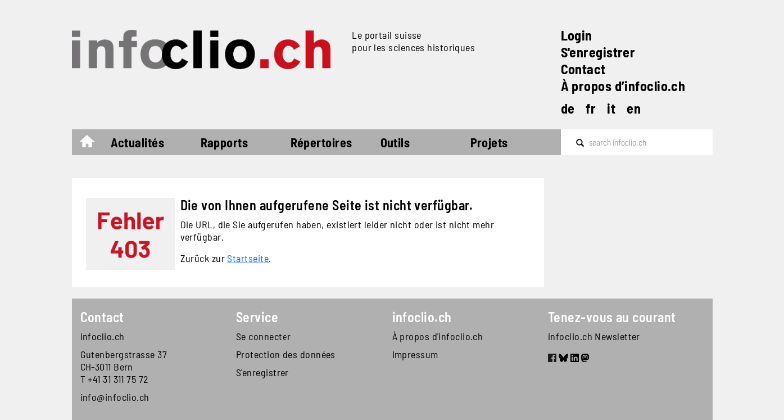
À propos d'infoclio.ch (437, 336)
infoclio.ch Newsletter (594, 336)
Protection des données (286, 354)
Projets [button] (489, 142)
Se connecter (263, 336)
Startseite (248, 258)
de (568, 108)
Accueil (92, 144)
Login (576, 35)
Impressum (415, 354)
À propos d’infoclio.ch (623, 86)
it (611, 108)
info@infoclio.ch (114, 397)
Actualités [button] (138, 142)
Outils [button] (395, 142)
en (634, 108)
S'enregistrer (598, 52)
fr (591, 108)
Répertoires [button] (321, 142)
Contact (583, 69)
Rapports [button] (224, 142)
